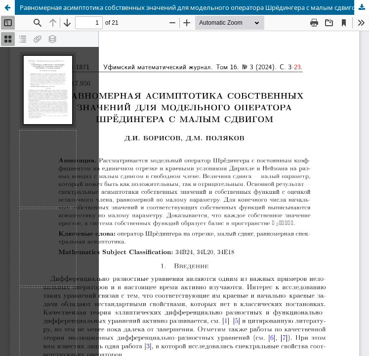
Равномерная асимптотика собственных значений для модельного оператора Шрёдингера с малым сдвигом (190, 7)
